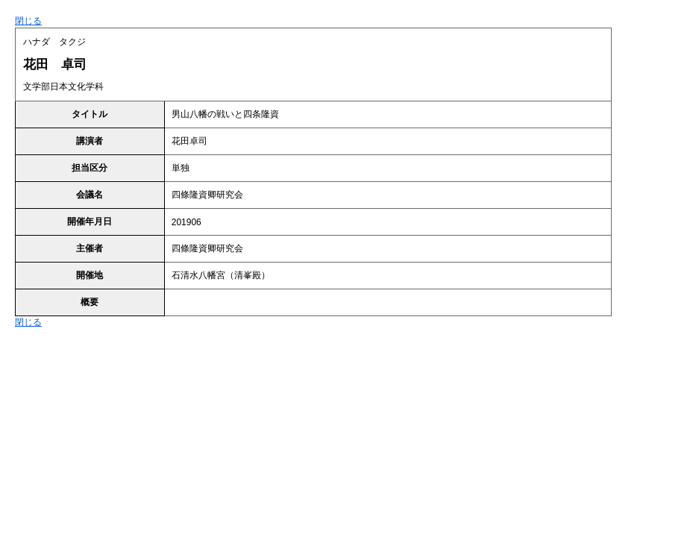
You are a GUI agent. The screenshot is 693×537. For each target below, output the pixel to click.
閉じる (28, 21)
